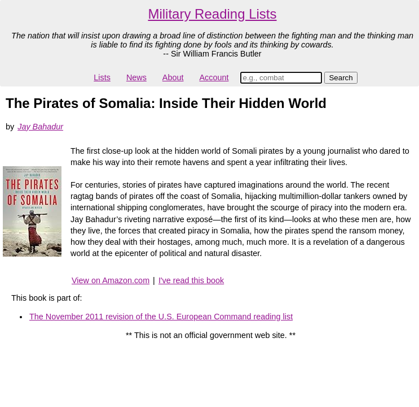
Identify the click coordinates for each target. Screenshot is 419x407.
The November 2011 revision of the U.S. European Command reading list (161, 316)
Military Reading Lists (212, 13)
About (173, 77)
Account (213, 77)
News (136, 77)
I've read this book (191, 280)
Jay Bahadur (40, 126)
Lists (102, 77)
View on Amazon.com (110, 280)
